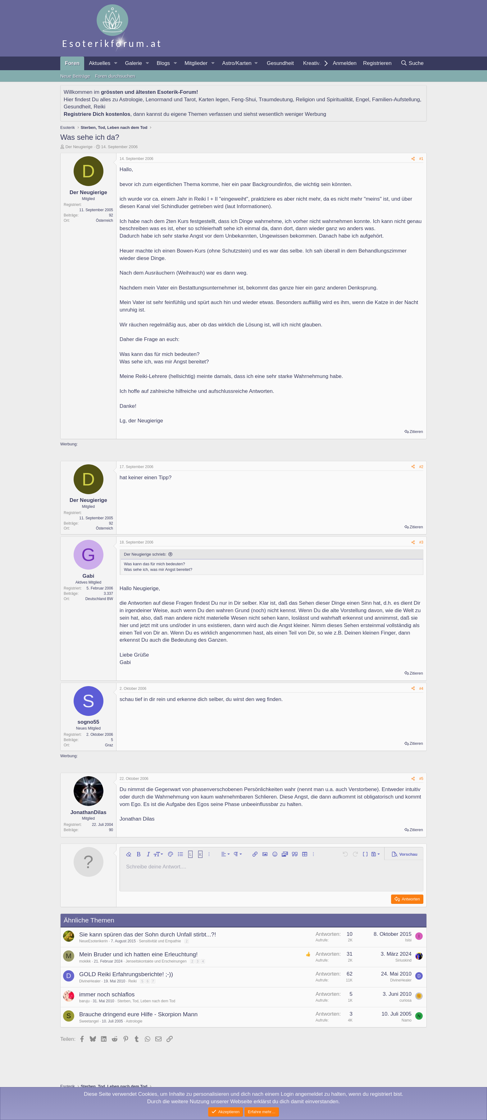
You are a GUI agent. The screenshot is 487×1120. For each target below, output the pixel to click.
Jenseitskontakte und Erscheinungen (155, 961)
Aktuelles (99, 63)
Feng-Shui (243, 99)
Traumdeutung (276, 99)
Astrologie (131, 99)
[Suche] (412, 63)
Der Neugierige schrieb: (145, 554)
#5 (421, 778)
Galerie (133, 63)
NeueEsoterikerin (93, 941)
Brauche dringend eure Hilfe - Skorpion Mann (138, 1014)
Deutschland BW (99, 599)
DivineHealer (90, 981)
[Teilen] (413, 158)
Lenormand (159, 99)
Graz (109, 745)
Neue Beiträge (75, 76)
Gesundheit (280, 63)
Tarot (190, 99)
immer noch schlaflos (106, 994)
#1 (421, 159)
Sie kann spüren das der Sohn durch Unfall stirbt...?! (147, 934)
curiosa (405, 1000)
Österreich (104, 220)
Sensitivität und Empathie (160, 941)
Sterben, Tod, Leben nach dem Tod (146, 1001)
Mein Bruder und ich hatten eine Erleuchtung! (138, 954)
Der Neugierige (79, 146)
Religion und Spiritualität (324, 99)
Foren (72, 63)
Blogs (163, 63)
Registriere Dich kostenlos (97, 114)
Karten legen (213, 99)
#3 (421, 542)
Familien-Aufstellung (396, 99)
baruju (84, 1001)
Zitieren (416, 431)
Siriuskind (403, 960)
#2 (421, 467)
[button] (115, 63)
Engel (362, 99)
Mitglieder (195, 63)
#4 (421, 688)
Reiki (99, 107)
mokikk (85, 961)
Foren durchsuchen (115, 76)
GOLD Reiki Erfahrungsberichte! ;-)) (126, 974)
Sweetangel (89, 1021)
